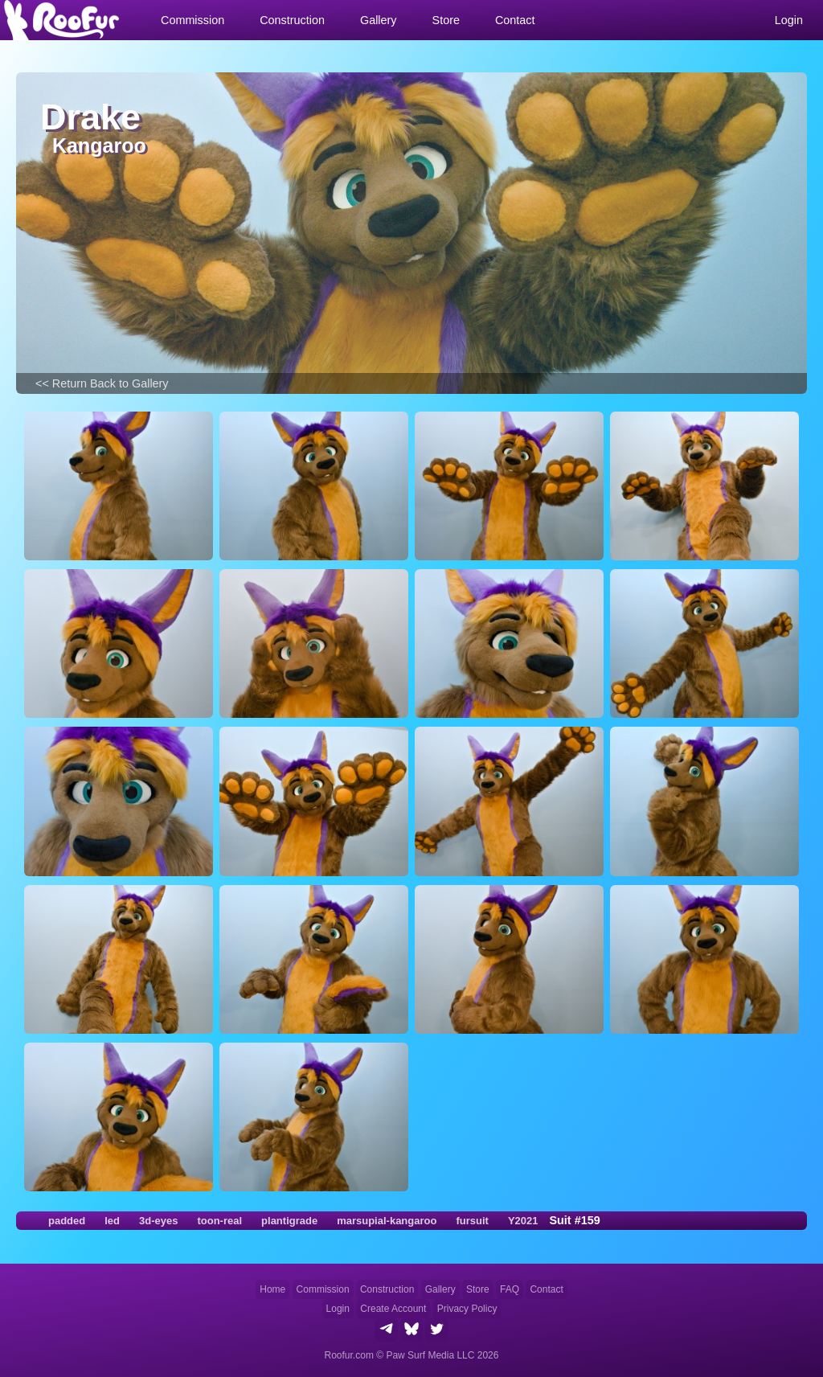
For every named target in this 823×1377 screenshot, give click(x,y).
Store (477, 1289)
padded (66, 1221)
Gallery (440, 1289)
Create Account (393, 1308)
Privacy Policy (467, 1308)
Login (338, 1308)
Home (272, 1289)
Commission (323, 1289)
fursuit (472, 1221)
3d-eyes (158, 1221)
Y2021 (523, 1221)
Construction (387, 1289)
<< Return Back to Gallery (102, 383)
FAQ (509, 1289)
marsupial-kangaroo (386, 1221)
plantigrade (289, 1221)
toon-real (219, 1221)
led (112, 1221)
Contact (515, 20)
